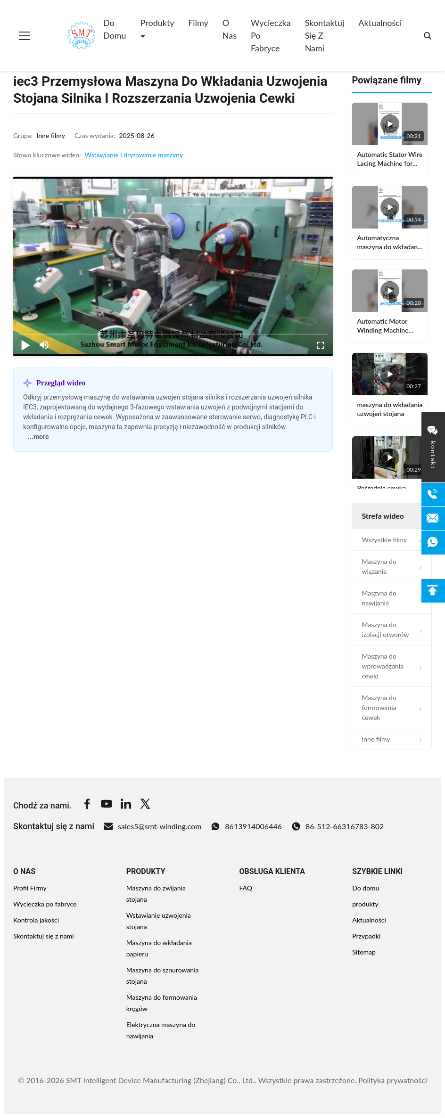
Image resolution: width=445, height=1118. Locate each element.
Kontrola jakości (36, 920)
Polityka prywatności (392, 1080)
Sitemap (364, 952)
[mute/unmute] (44, 345)
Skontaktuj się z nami (325, 35)
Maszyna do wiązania (379, 566)
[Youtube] (106, 805)
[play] (173, 266)
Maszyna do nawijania (379, 598)
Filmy (198, 22)
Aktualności (380, 22)
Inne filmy (376, 739)
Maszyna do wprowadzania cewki (383, 666)
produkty (365, 904)
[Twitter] (145, 805)
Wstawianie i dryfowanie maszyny (134, 155)
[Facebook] (87, 805)
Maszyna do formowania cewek (379, 707)
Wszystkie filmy (384, 540)
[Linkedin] (126, 805)
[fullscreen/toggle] (320, 345)
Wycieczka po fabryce (271, 35)
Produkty (157, 22)
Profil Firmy (30, 888)
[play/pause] (25, 345)
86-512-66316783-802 (337, 826)
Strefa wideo (383, 515)
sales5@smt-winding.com (152, 826)
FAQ (246, 888)
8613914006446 (246, 826)
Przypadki (366, 936)
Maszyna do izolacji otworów (385, 629)
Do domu (114, 29)
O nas (229, 29)
